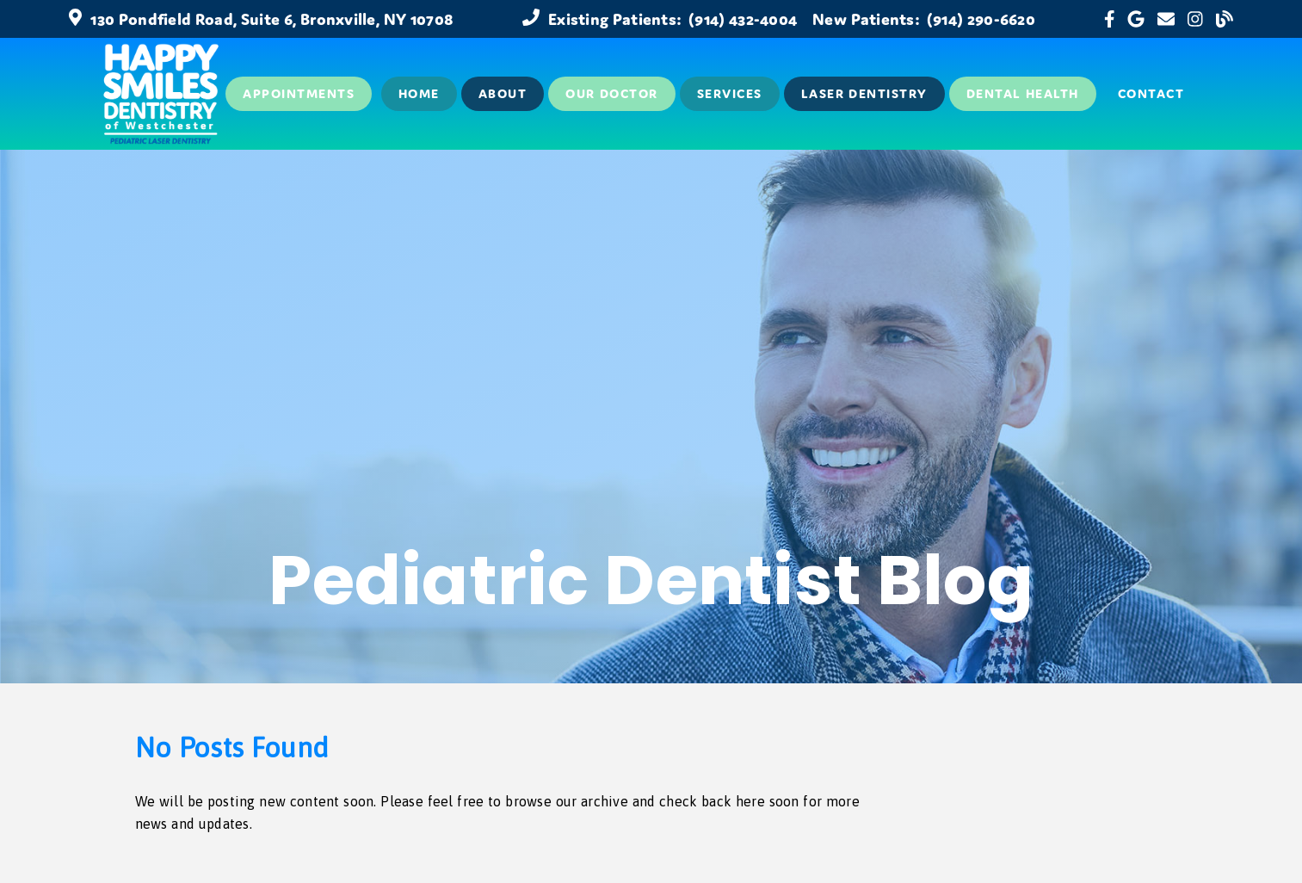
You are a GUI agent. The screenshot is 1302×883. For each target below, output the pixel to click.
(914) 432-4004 (742, 19)
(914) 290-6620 (981, 19)
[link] (1109, 19)
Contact (1151, 93)
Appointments (299, 93)
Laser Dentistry (864, 93)
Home (419, 93)
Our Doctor (611, 93)
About (503, 93)
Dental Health (1022, 93)
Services (729, 93)
